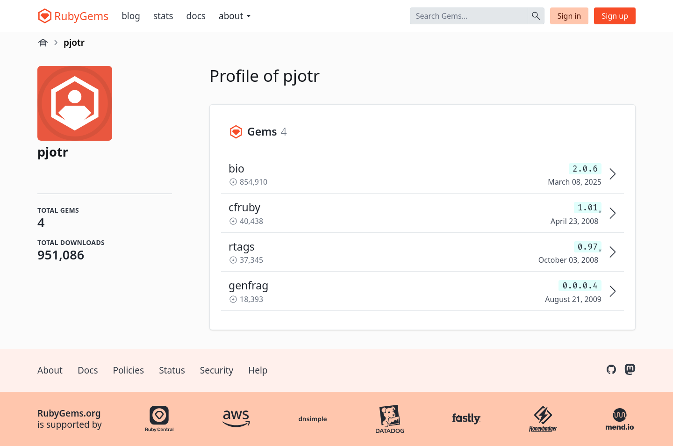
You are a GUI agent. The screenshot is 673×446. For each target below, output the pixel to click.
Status (172, 370)
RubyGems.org (69, 413)
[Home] (43, 42)
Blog (131, 16)
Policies (128, 370)
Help (257, 370)
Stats (163, 16)
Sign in (569, 16)
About (50, 370)
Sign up (614, 16)
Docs (196, 16)
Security (216, 370)
